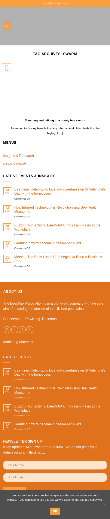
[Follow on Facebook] (7, 329)
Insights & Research (18, 156)
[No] (104, 505)
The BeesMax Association (23, 303)
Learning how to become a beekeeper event (47, 243)
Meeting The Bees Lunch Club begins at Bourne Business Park (58, 259)
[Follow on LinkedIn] (29, 329)
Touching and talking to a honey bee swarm (55, 120)
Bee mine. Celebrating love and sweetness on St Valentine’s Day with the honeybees (60, 191)
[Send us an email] (22, 329)
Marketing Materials (18, 342)
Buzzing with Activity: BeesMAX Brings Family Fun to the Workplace (57, 227)
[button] (7, 25)
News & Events (14, 164)
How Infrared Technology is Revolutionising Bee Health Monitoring (56, 209)
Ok (55, 511)
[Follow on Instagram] (14, 329)
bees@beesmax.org (55, 3)
